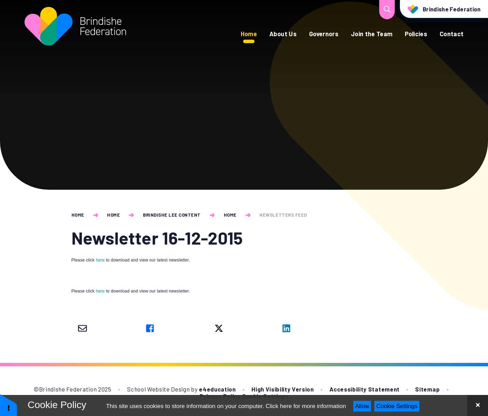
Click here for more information (306, 406)
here (100, 260)
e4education (217, 389)
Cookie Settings (397, 406)
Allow (362, 406)
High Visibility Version (282, 389)
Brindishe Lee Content (172, 215)
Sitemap (427, 389)
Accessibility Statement (364, 389)
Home (77, 215)
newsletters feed (283, 215)
